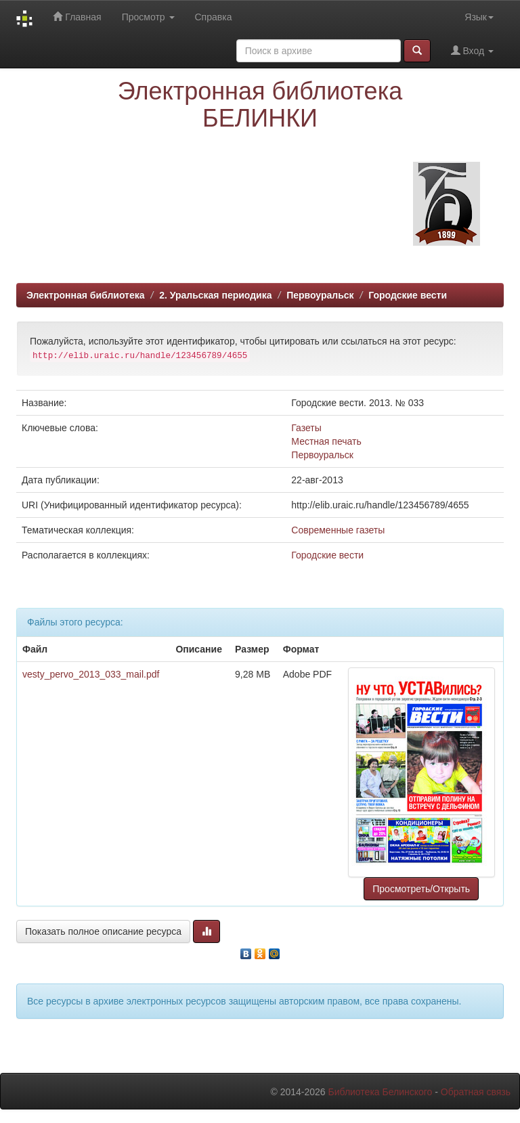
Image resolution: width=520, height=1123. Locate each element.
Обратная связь (476, 1091)
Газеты (306, 427)
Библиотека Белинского (380, 1091)
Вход (472, 50)
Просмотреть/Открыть (421, 888)
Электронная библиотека (85, 295)
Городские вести (407, 295)
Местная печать (326, 441)
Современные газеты (338, 530)
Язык (479, 17)
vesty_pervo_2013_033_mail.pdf (90, 674)
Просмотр (148, 17)
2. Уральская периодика (215, 295)
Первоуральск (319, 295)
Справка (213, 17)
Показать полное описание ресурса (103, 931)
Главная (77, 16)
